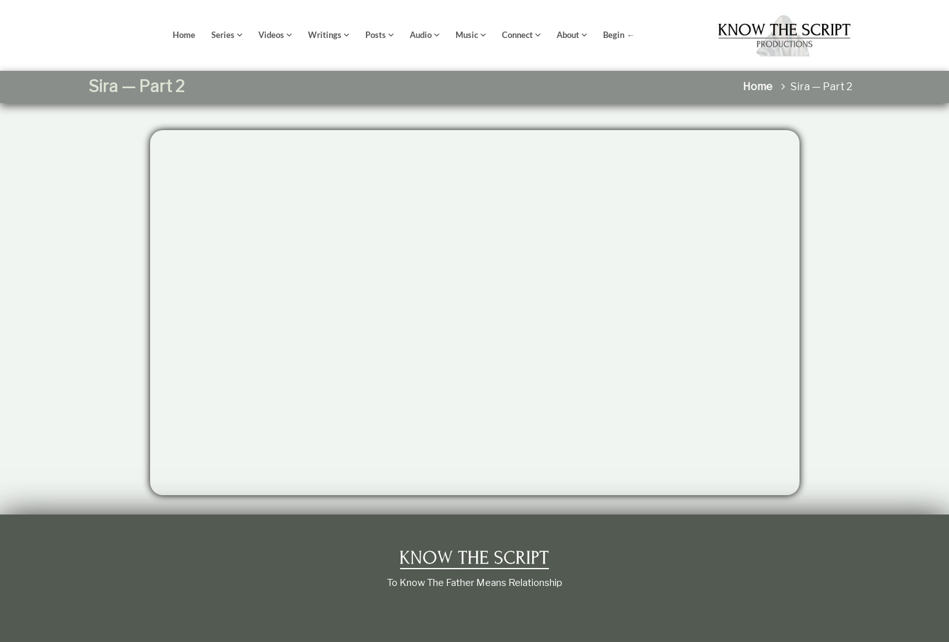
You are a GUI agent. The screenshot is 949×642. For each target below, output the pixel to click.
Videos (271, 35)
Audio (421, 35)
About (568, 35)
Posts (375, 35)
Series (223, 35)
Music (466, 35)
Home (184, 35)
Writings (324, 35)
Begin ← (619, 35)
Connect (517, 35)
